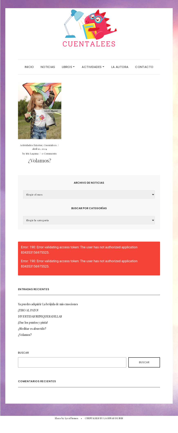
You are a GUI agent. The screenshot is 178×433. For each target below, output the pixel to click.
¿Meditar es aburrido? (32, 329)
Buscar (23, 352)
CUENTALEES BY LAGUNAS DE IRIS (104, 418)
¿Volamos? (39, 160)
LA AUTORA (119, 67)
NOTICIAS (48, 67)
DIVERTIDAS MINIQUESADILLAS (40, 316)
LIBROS (68, 67)
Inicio (29, 67)
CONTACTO (144, 67)
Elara (58, 418)
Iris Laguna (32, 153)
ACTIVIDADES (93, 67)
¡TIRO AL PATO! (28, 310)
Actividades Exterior (31, 145)
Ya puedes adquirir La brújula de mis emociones (48, 304)
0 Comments (49, 153)
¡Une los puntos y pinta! (33, 322)
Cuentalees (50, 145)
